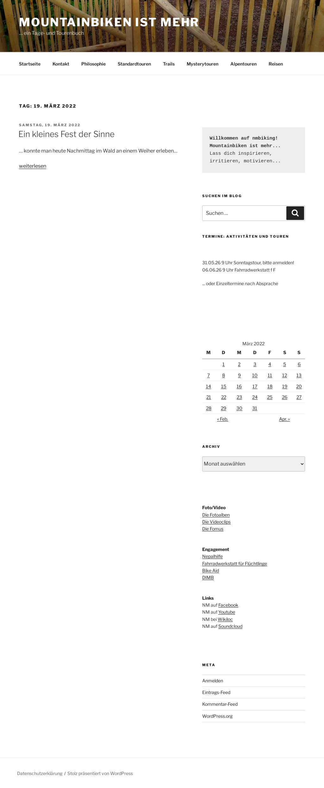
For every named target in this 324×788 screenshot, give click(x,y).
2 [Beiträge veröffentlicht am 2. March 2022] (239, 364)
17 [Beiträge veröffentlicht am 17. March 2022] (254, 386)
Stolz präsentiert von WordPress (100, 773)
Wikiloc (225, 619)
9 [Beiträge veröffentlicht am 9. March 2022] (239, 375)
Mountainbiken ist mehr (109, 22)
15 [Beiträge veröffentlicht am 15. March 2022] (223, 386)
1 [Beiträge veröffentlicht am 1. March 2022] (223, 364)
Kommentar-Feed (220, 704)
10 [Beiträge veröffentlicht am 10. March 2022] (255, 375)
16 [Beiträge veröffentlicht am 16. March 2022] (239, 386)
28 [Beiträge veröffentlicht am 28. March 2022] (208, 408)
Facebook (228, 605)
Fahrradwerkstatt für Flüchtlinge (234, 563)
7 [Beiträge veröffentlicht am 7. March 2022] (208, 375)
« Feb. (222, 419)
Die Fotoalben (216, 514)
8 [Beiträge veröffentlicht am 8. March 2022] (223, 375)
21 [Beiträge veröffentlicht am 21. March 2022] (208, 397)
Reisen (276, 63)
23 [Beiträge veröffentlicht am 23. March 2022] (239, 397)
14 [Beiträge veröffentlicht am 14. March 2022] (208, 386)
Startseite (29, 63)
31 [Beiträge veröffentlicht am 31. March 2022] (254, 408)
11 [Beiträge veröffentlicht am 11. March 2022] (270, 375)
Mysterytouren (202, 63)
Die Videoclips (216, 521)
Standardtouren (134, 63)
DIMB (208, 577)
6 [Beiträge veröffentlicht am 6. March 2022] (299, 364)
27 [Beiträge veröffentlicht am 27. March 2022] (299, 397)
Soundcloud (230, 626)
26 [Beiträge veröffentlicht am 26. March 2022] (284, 397)
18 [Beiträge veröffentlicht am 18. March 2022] (269, 386)
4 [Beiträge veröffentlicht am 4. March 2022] (269, 364)
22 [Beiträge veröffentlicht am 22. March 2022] (223, 397)
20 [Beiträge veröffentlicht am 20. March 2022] (299, 386)
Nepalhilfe (212, 556)
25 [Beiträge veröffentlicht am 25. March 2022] (269, 397)
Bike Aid (210, 570)
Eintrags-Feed (216, 692)
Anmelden (212, 680)
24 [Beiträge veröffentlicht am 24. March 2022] (255, 397)
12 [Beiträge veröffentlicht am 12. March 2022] (284, 375)
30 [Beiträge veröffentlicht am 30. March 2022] (239, 408)
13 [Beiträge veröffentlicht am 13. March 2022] (299, 375)
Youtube (226, 612)
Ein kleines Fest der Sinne (66, 134)
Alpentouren (243, 63)
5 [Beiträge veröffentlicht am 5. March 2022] (284, 364)
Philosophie (93, 63)
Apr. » (284, 419)
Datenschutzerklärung (39, 773)
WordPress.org (217, 716)
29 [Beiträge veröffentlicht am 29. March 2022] (223, 408)
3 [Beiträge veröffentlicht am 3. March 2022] (254, 364)
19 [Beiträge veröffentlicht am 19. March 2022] (284, 386)
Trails (169, 63)
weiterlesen (32, 166)
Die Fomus (212, 528)
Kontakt (61, 63)
